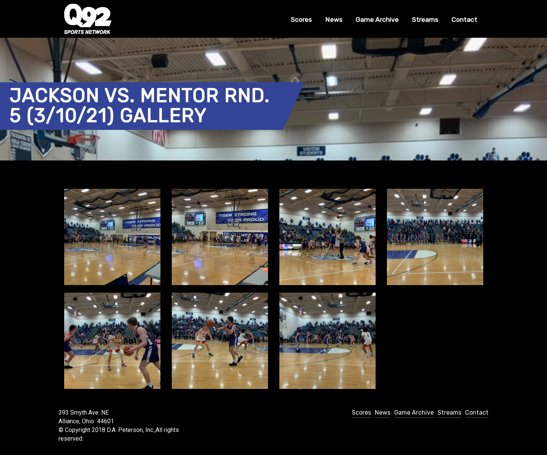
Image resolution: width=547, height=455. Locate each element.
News (333, 19)
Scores (301, 19)
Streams (425, 19)
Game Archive (377, 19)
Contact (464, 19)
